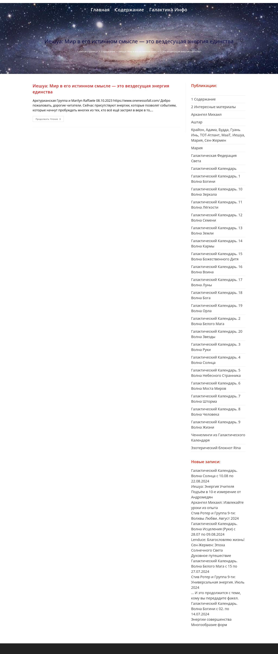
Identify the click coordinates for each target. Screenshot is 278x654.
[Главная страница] (87, 51)
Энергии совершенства (211, 619)
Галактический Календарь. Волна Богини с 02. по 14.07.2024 (214, 608)
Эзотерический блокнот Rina (216, 447)
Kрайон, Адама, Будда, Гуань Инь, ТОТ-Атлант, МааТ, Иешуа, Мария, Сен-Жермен (218, 135)
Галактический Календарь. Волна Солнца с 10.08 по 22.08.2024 (214, 475)
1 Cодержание (203, 99)
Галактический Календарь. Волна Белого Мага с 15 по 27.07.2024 (214, 566)
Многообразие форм (209, 624)
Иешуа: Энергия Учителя (212, 486)
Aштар (196, 122)
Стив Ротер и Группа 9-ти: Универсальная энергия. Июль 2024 (217, 582)
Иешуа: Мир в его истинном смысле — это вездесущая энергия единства (160, 51)
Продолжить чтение (50, 119)
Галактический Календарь (214, 168)
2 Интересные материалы (213, 106)
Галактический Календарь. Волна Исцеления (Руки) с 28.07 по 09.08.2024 (214, 529)
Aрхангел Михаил (206, 114)
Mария (197, 148)
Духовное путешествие (211, 555)
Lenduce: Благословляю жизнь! (217, 539)
